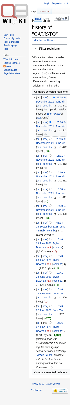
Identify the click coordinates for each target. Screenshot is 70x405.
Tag (39, 117)
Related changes (11, 63)
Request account (60, 3)
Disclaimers (36, 390)
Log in (47, 3)
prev (44, 97)
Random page (10, 45)
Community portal (11, 38)
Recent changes (11, 42)
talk (39, 105)
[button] (49, 48)
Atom (8, 66)
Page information (11, 73)
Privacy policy (37, 384)
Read (36, 18)
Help (5, 49)
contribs (47, 105)
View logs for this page (44, 40)
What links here (10, 59)
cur (38, 122)
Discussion (44, 11)
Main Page (8, 35)
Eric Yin (51, 113)
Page (33, 11)
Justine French (44, 355)
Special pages (10, 70)
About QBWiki (53, 384)
